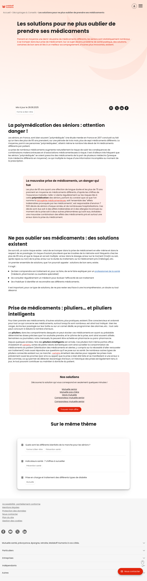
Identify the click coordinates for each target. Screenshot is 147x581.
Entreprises (7, 558)
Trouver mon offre (69, 409)
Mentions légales (10, 507)
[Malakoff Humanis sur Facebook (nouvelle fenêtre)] (3, 532)
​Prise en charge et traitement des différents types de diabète (56, 477)
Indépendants (9, 565)
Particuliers (7, 550)
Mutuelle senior (69, 389)
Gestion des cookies (12, 520)
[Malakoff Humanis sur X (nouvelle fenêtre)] (17, 532)
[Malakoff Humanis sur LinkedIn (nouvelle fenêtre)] (25, 532)
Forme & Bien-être (25, 112)
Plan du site (8, 517)
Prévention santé (53, 449)
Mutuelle (30, 482)
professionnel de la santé (107, 271)
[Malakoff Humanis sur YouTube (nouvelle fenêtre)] (10, 532)
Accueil (7, 12)
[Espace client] (134, 6)
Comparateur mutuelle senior (69, 397)
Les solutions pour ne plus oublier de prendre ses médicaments (71, 12)
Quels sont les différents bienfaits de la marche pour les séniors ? (57, 444)
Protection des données (14, 510)
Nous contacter (10, 514)
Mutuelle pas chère (69, 392)
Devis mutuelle (69, 394)
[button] (142, 6)
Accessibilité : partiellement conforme (21, 504)
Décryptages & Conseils (24, 12)
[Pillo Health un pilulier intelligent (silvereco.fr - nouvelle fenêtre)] (26, 344)
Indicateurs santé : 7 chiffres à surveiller (45, 461)
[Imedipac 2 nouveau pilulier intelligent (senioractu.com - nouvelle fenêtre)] (56, 353)
